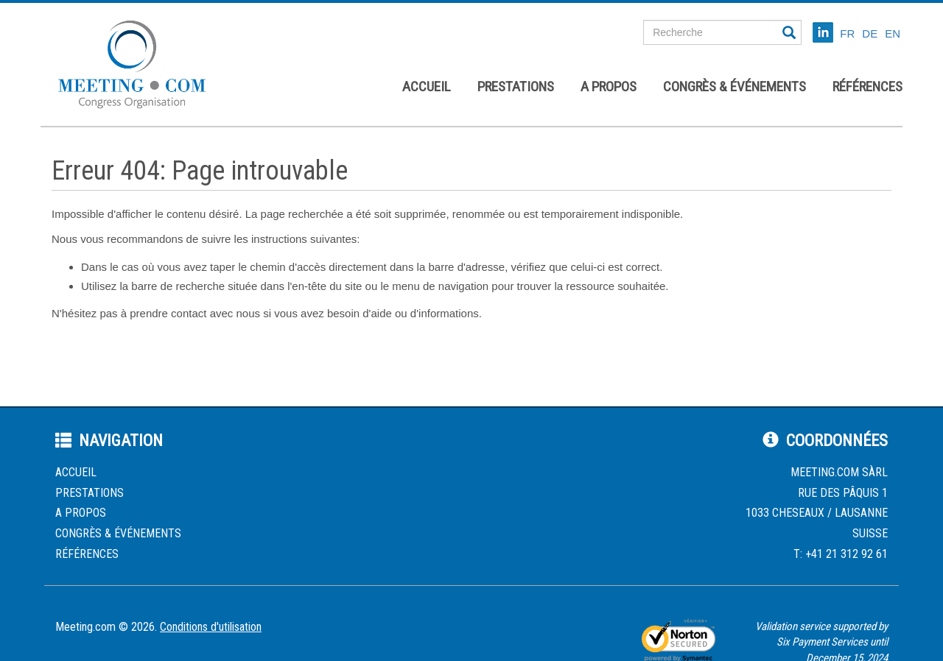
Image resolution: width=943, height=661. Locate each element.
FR (847, 33)
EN (892, 33)
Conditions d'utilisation (211, 627)
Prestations (515, 86)
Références (867, 86)
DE (869, 33)
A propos (609, 86)
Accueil (426, 86)
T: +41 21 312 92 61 (840, 554)
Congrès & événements (734, 86)
